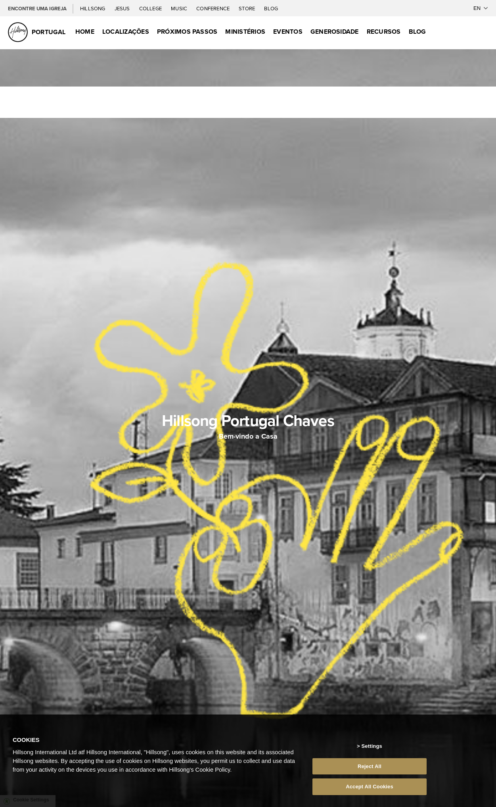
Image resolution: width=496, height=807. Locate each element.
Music (179, 8)
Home (84, 31)
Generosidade (334, 31)
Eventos (288, 31)
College (151, 8)
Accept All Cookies (369, 796)
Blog (271, 8)
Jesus (123, 8)
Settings (372, 756)
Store (247, 8)
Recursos (384, 31)
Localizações (125, 31)
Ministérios (245, 31)
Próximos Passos (187, 31)
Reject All (369, 775)
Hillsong (93, 8)
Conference (213, 8)
